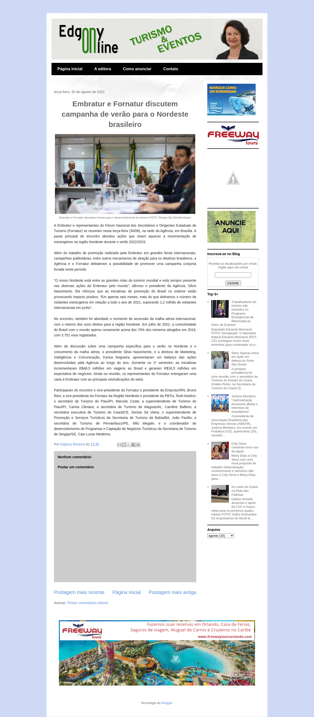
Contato (170, 69)
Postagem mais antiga (172, 592)
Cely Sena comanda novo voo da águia (244, 447)
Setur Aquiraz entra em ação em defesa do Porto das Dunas (245, 358)
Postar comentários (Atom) (87, 603)
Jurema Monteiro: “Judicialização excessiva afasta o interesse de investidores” (244, 403)
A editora (102, 69)
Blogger (166, 703)
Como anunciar (137, 69)
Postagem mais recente (79, 592)
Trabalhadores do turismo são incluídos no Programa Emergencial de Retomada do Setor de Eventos (233, 313)
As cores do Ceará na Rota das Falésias (244, 490)
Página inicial (69, 69)
